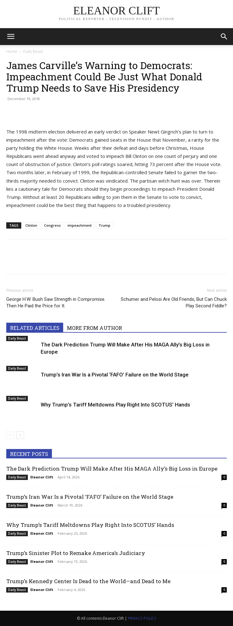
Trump (104, 225)
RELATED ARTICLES (34, 328)
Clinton (31, 225)
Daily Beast (33, 51)
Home (11, 51)
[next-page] (20, 435)
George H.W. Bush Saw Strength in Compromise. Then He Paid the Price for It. (55, 302)
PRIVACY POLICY (142, 618)
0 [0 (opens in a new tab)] (224, 477)
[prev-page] (10, 435)
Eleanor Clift (41, 477)
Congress (52, 225)
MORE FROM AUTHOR (94, 328)
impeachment (80, 225)
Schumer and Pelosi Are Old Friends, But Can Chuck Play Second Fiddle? (174, 302)
